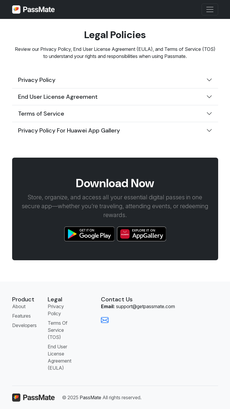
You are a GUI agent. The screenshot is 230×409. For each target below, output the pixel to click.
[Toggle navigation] (210, 9)
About (18, 306)
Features (21, 316)
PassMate (90, 397)
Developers (24, 325)
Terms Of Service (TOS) (57, 330)
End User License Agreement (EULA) (59, 357)
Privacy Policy (56, 309)
